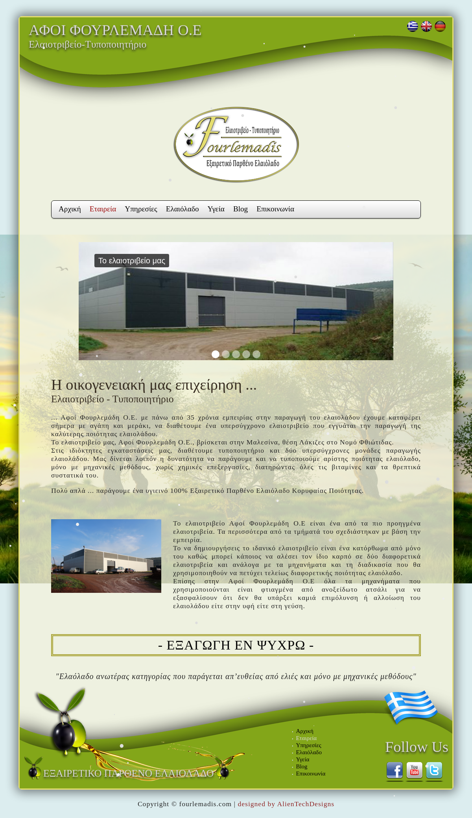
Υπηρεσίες (141, 209)
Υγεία (216, 209)
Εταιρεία (103, 209)
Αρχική (70, 209)
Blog (240, 209)
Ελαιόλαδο (182, 209)
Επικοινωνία (275, 209)
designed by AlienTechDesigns (286, 804)
